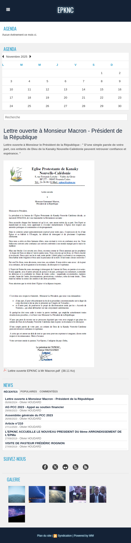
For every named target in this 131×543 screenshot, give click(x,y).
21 (83, 97)
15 (101, 89)
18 (29, 97)
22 (101, 97)
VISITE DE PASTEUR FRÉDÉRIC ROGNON (34, 442)
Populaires (28, 390)
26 (47, 105)
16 (119, 89)
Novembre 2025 (16, 56)
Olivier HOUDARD (29, 401)
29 (101, 105)
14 (83, 89)
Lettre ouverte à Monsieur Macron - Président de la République (48, 397)
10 (11, 89)
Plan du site (45, 534)
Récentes (10, 390)
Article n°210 (14, 422)
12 (47, 89)
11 (29, 89)
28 (83, 105)
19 (47, 97)
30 (119, 105)
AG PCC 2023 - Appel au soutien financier (33, 405)
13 (65, 89)
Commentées (47, 390)
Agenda (10, 49)
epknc (65, 9)
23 (119, 97)
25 (29, 105)
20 (65, 97)
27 (65, 105)
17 (11, 97)
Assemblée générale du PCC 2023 (28, 414)
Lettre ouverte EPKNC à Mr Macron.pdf (33, 370)
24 (11, 105)
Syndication (65, 534)
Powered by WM (83, 534)
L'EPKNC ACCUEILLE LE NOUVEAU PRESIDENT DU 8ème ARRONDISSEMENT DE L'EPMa (61, 432)
